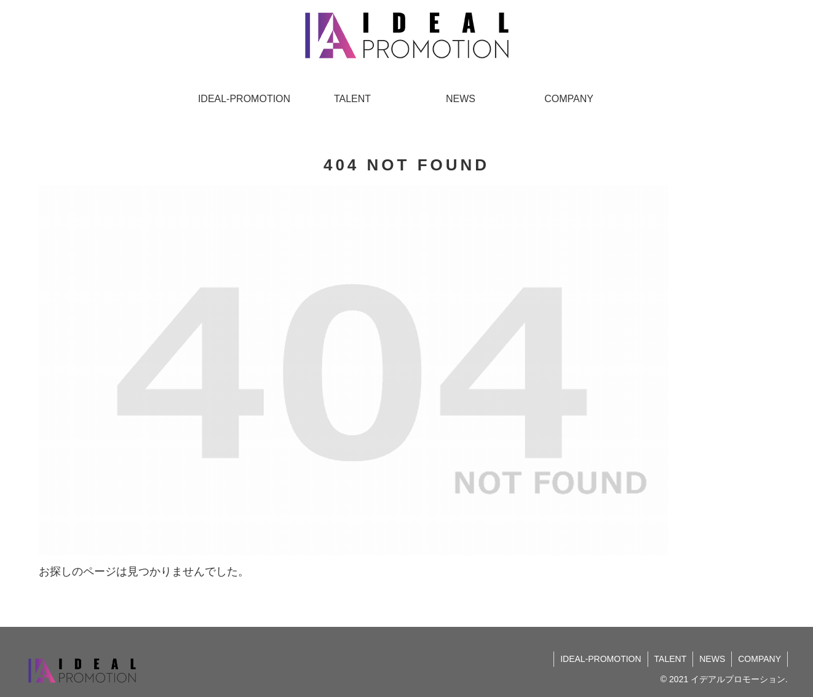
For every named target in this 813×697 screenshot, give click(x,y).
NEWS (712, 659)
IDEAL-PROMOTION (600, 659)
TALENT (670, 659)
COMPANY (759, 659)
